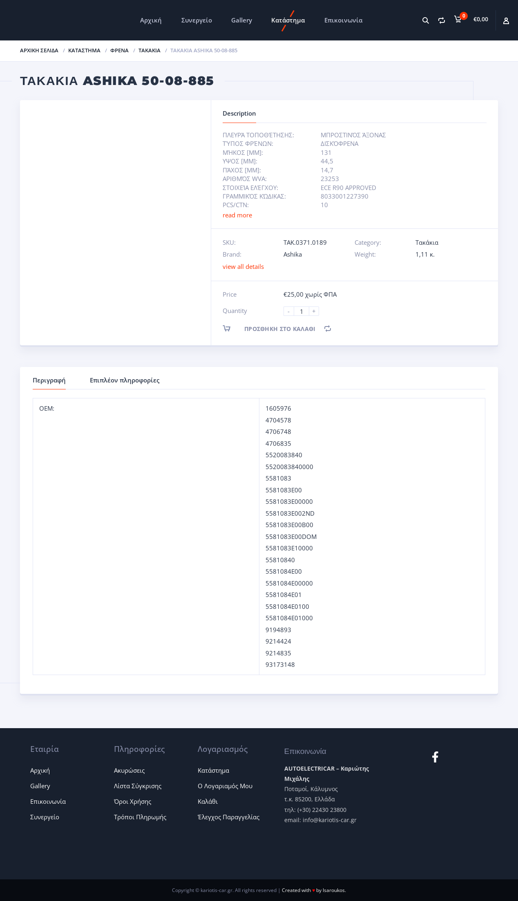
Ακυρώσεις (129, 770)
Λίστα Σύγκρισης (137, 786)
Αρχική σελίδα (39, 50)
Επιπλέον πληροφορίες (124, 380)
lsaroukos (334, 890)
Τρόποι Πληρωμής (140, 817)
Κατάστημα (288, 20)
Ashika (293, 254)
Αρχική (151, 20)
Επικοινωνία (343, 20)
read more (237, 215)
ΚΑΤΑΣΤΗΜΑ (84, 50)
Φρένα (119, 50)
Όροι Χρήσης (132, 801)
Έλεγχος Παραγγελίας (228, 817)
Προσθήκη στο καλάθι (276, 328)
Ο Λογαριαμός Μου (225, 786)
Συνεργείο (196, 20)
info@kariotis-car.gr (330, 820)
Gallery (241, 20)
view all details (243, 266)
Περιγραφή (49, 380)
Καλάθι (208, 801)
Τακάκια (149, 50)
